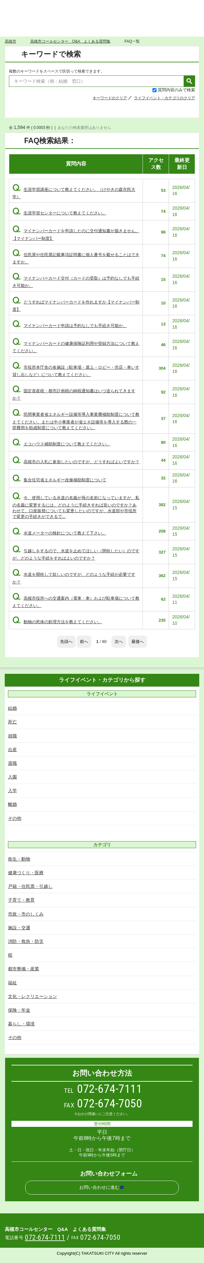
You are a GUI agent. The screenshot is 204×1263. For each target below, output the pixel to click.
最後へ (137, 641)
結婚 (12, 708)
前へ (84, 641)
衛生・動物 (19, 859)
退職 (12, 763)
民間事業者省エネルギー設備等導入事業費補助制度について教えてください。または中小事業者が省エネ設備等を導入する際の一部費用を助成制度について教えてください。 (75, 421)
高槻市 (10, 41)
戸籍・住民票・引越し (30, 886)
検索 (189, 81)
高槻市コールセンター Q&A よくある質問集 (102, 13)
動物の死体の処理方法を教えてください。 (57, 621)
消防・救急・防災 (26, 941)
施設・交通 (19, 927)
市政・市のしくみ (26, 914)
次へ (119, 641)
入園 (12, 776)
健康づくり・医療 (26, 872)
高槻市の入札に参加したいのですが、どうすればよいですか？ (75, 461)
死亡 (12, 721)
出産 (12, 749)
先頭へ (66, 641)
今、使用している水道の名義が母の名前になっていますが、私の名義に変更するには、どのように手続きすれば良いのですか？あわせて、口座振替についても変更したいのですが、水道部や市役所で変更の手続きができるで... (75, 507)
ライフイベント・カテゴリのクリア (164, 98)
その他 (14, 818)
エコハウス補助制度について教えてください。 (61, 444)
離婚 (12, 804)
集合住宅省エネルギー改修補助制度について (59, 480)
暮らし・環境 (21, 1023)
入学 (12, 790)
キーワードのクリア (110, 98)
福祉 (12, 982)
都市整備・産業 (23, 968)
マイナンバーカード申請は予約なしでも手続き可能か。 (69, 325)
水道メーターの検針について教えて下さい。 (59, 533)
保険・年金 (19, 1010)
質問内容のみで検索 (176, 89)
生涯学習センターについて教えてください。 (59, 213)
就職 (12, 735)
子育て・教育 (21, 900)
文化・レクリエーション (32, 996)
